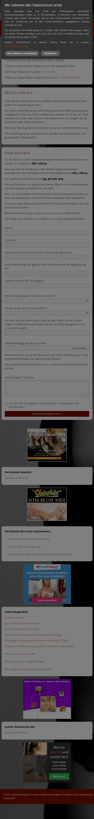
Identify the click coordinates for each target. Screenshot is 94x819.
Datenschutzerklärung (16, 45)
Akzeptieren (50, 53)
